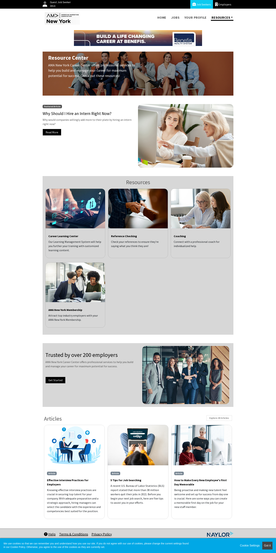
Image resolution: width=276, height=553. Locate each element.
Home (161, 17)
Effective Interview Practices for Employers (67, 482)
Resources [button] (221, 17)
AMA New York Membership (65, 310)
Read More (52, 132)
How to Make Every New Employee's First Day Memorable (200, 482)
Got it (267, 545)
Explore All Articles (219, 418)
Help (50, 534)
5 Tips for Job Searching (126, 480)
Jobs (175, 17)
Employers (223, 4)
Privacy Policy (102, 534)
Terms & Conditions (73, 534)
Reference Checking (124, 236)
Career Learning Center (63, 236)
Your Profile (195, 17)
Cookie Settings (250, 545)
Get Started (55, 380)
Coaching (180, 236)
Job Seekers (201, 4)
